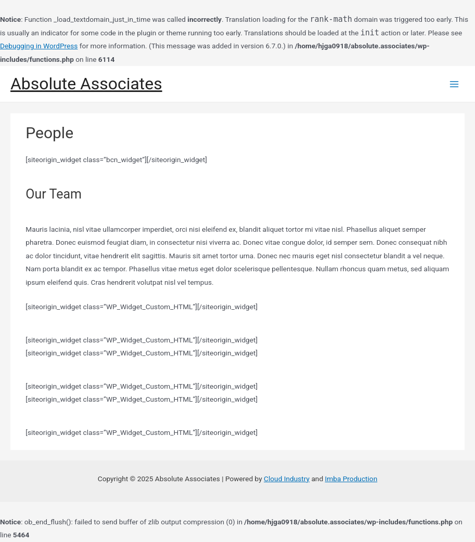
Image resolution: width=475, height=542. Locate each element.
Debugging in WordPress (39, 46)
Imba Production (351, 478)
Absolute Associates (86, 84)
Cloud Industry (287, 478)
